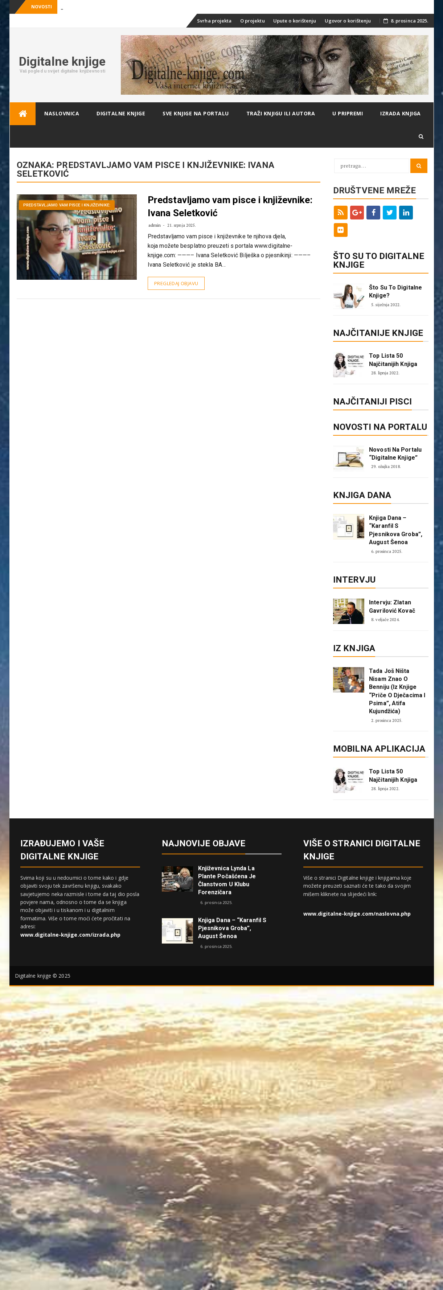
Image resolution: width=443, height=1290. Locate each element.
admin (154, 225)
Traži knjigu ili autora (280, 113)
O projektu (252, 20)
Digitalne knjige (62, 61)
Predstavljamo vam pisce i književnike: (66, 205)
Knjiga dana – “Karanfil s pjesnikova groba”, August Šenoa (395, 530)
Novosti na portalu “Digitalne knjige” (395, 453)
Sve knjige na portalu (196, 113)
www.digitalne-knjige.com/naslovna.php (357, 913)
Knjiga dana (362, 495)
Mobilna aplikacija (379, 749)
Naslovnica (61, 113)
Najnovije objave (204, 843)
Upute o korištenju (294, 20)
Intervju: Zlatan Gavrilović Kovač (392, 606)
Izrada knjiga (400, 113)
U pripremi (347, 113)
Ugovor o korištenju (348, 20)
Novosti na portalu (380, 427)
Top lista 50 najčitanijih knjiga (393, 359)
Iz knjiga (354, 648)
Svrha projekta (214, 20)
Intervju (354, 580)
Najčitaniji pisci (372, 402)
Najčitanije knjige (378, 333)
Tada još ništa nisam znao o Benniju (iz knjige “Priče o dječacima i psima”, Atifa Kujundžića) (397, 691)
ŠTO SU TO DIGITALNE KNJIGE (378, 260)
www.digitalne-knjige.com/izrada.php (70, 934)
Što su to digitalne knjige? (395, 291)
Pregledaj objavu (176, 283)
